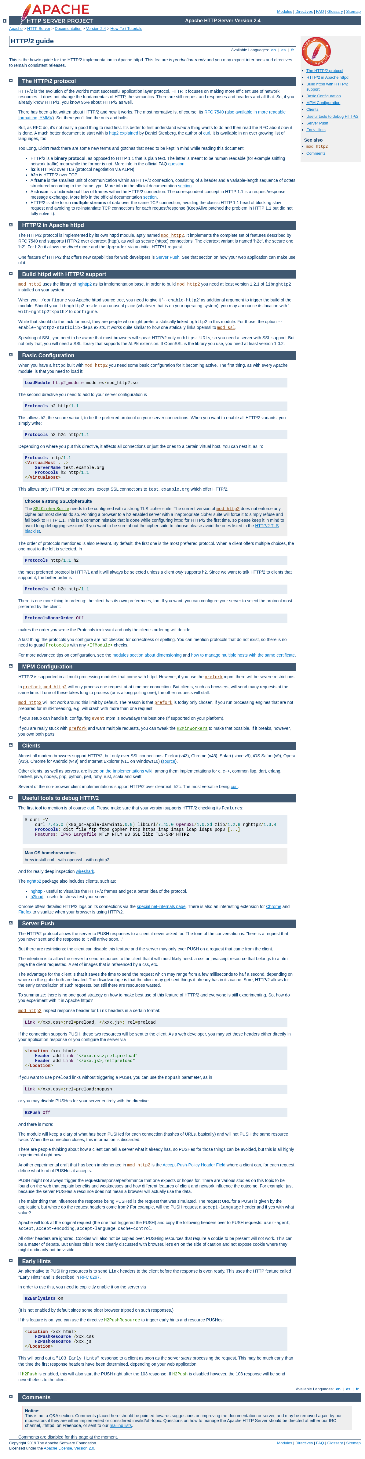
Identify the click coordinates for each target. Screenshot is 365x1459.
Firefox (24, 912)
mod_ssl (226, 327)
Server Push (317, 123)
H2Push (29, 1374)
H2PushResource (122, 1320)
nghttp (36, 891)
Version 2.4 (96, 28)
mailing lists (121, 1425)
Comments (316, 153)
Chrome (273, 906)
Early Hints (316, 130)
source (168, 761)
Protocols (57, 645)
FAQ (320, 11)
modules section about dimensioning (146, 655)
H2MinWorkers (192, 728)
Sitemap (353, 11)
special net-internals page (161, 906)
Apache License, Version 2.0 (69, 1448)
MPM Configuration (323, 102)
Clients (312, 109)
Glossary (335, 11)
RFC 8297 (90, 1277)
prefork (214, 677)
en (273, 50)
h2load (37, 896)
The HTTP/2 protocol (324, 70)
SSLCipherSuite (51, 508)
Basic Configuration (323, 96)
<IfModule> (100, 645)
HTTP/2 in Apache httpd (327, 77)
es (283, 50)
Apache (16, 28)
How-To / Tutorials (126, 28)
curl (206, 133)
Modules (284, 11)
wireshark (85, 871)
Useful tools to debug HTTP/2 (332, 116)
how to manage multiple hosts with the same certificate (243, 655)
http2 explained (123, 133)
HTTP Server (38, 28)
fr (292, 50)
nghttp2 (85, 284)
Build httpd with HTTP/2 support (64, 274)
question (176, 163)
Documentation (68, 28)
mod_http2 (317, 146)
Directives (304, 11)
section (185, 185)
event (98, 718)
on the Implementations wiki (126, 771)
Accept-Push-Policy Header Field (194, 1164)
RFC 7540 (214, 112)
